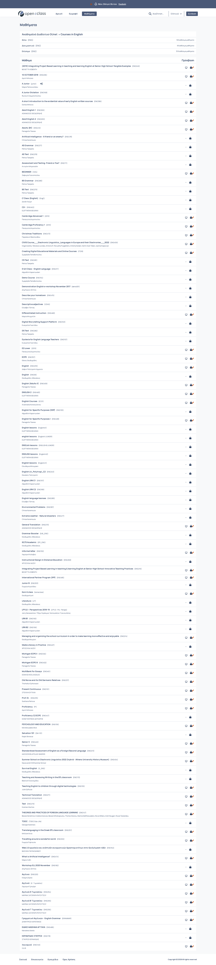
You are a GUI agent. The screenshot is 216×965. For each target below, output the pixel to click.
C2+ (24, 207)
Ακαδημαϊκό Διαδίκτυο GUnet (39, 34)
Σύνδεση (192, 13)
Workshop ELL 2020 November (36, 865)
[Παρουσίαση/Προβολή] (186, 67)
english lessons (29, 436)
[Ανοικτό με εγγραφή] (192, 68)
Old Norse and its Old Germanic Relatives (41, 680)
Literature (27, 601)
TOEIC (25, 821)
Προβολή (122, 4)
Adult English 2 (29, 119)
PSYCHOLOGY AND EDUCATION (36, 724)
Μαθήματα (89, 13)
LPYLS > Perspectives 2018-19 (36, 609)
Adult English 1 (29, 110)
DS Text (25, 330)
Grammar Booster (30, 533)
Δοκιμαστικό (28, 46)
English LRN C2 (29, 489)
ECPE (24, 357)
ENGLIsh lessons (30, 445)
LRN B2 (25, 627)
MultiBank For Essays (32, 671)
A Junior (26, 83)
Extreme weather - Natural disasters (39, 515)
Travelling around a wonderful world (39, 839)
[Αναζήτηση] (159, 13)
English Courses (30, 401)
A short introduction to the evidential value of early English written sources (57, 101)
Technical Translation (32, 795)
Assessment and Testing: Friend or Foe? (41, 163)
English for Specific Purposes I (36, 418)
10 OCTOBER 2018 (30, 74)
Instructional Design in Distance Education (42, 560)
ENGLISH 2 (27, 392)
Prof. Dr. (26, 698)
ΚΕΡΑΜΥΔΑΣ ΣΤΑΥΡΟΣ (32, 936)
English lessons (29, 427)
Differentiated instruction (34, 313)
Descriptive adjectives (32, 304)
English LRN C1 (29, 480)
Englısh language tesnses (34, 498)
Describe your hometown (34, 295)
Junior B (26, 583)
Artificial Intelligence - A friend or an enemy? (43, 136)
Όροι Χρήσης (69, 959)
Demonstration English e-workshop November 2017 (46, 286)
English (25, 366)
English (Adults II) (30, 383)
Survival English (29, 768)
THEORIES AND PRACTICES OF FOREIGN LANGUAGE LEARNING (50, 812)
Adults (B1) (27, 127)
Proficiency (27, 706)
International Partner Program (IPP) (39, 577)
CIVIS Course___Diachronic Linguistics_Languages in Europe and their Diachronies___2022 (66, 242)
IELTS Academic (29, 542)
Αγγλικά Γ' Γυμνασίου (32, 909)
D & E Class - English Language (36, 268)
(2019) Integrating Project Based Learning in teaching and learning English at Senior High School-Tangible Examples (76, 66)
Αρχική (59, 13)
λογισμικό (27, 944)
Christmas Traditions (32, 233)
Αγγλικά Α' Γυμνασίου (32, 892)
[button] (176, 13)
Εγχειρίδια (53, 959)
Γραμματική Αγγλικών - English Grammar (41, 918)
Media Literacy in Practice (34, 645)
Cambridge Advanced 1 (33, 216)
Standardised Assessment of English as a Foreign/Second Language (54, 750)
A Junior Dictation (30, 92)
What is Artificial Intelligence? (36, 856)
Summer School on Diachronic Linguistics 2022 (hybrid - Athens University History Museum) (66, 759)
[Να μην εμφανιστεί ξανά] (91, 4)
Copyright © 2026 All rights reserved (182, 959)
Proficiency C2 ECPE (31, 715)
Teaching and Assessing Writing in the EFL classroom (47, 777)
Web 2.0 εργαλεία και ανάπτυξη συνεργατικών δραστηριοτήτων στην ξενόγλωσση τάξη (64, 847)
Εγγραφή (73, 13)
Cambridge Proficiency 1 (33, 224)
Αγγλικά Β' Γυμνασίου (32, 900)
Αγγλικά (26, 883)
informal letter (29, 551)
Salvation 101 (28, 733)
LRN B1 (25, 618)
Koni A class (27, 592)
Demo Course (28, 277)
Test (24, 803)
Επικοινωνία (37, 959)
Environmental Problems (34, 507)
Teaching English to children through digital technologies (49, 786)
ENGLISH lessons (30, 454)
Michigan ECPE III (30, 662)
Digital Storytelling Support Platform (39, 321)
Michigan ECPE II (30, 653)
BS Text (25, 189)
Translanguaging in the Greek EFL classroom (43, 830)
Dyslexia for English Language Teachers (41, 339)
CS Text (25, 260)
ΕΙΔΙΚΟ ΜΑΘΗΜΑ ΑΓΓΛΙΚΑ (34, 927)
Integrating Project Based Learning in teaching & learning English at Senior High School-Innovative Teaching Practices (78, 568)
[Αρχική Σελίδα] (32, 14)
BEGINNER (27, 171)
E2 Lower (26, 348)
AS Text (25, 154)
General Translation (31, 524)
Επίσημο (26, 51)
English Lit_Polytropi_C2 (34, 471)
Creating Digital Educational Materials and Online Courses (49, 251)
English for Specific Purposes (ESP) (39, 410)
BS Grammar (28, 180)
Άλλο (24, 40)
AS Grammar (28, 145)
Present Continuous (31, 689)
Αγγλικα (26, 874)
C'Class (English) (30, 198)
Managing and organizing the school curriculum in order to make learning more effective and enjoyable (70, 636)
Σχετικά (23, 959)
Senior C (26, 742)
